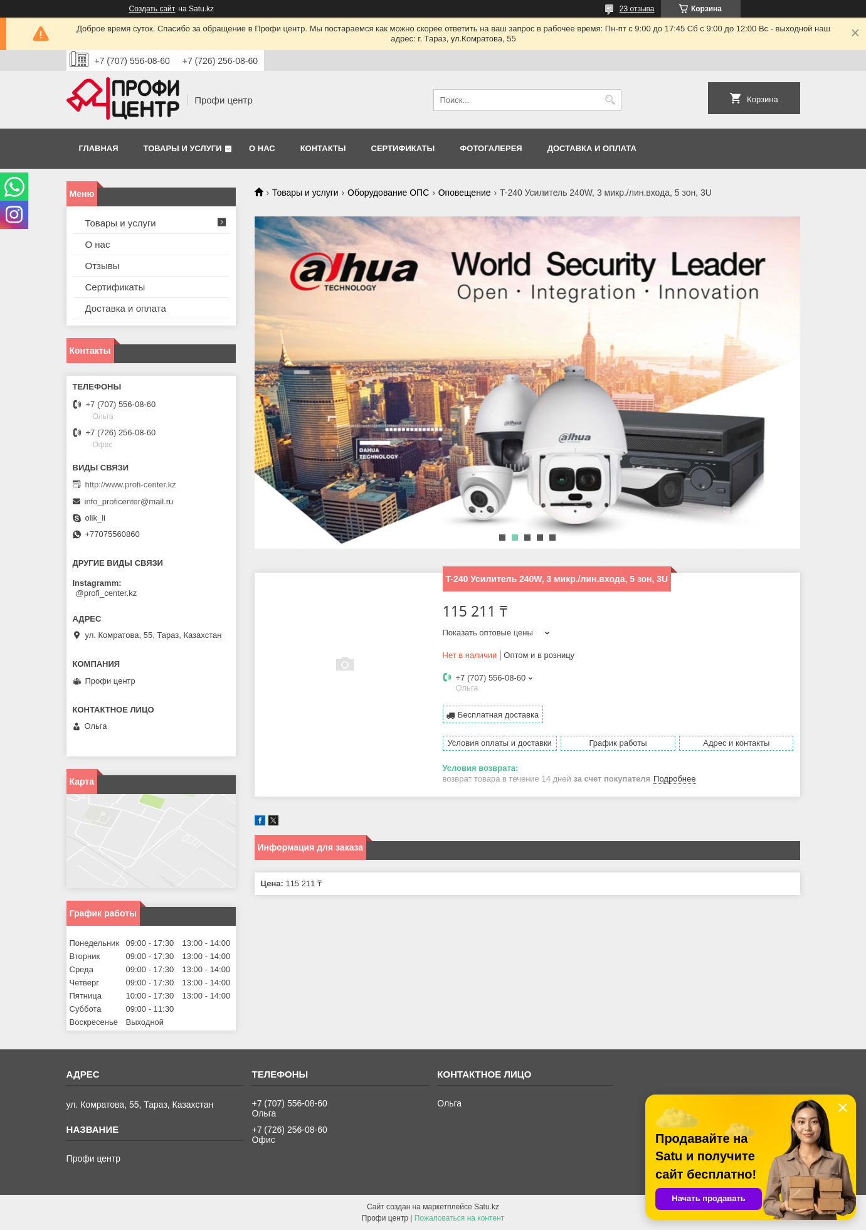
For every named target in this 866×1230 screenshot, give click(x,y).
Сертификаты (403, 148)
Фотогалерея (491, 148)
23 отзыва (637, 8)
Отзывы (102, 265)
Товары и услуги (183, 148)
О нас (262, 148)
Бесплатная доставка (498, 714)
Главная (99, 148)
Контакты (323, 148)
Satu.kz (486, 1206)
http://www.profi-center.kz (130, 484)
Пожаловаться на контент (459, 1218)
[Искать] (610, 100)
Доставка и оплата (591, 148)
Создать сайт (152, 8)
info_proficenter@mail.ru (129, 501)
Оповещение (464, 193)
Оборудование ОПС (388, 193)
